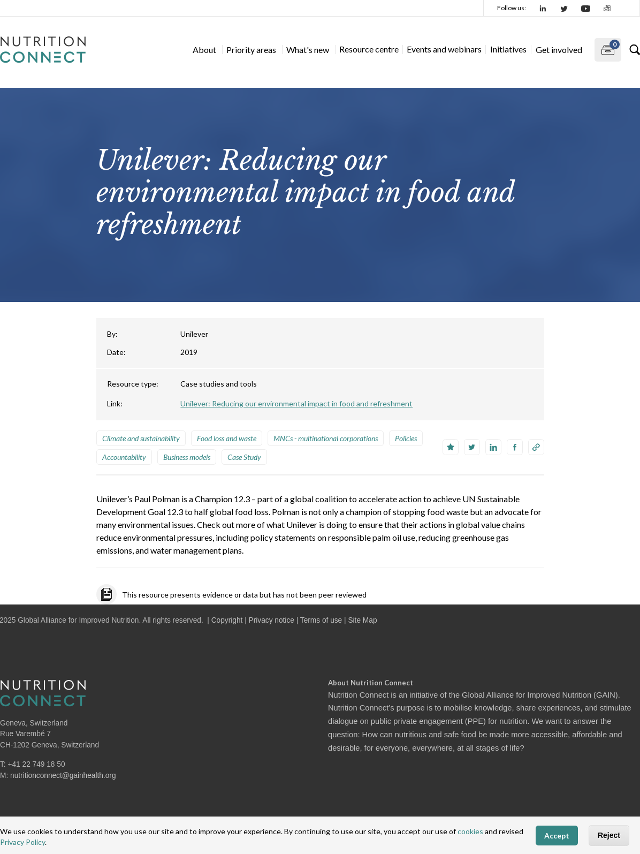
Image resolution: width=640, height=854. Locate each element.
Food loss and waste (226, 438)
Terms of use (321, 620)
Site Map (362, 620)
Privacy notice (271, 620)
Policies (406, 438)
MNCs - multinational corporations (325, 438)
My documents (607, 48)
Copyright (227, 620)
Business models (186, 457)
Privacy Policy (22, 842)
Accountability (124, 457)
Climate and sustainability (141, 438)
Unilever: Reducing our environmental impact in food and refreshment (296, 403)
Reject (609, 835)
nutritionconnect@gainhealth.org (63, 776)
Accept (556, 835)
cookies (470, 831)
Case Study (244, 457)
